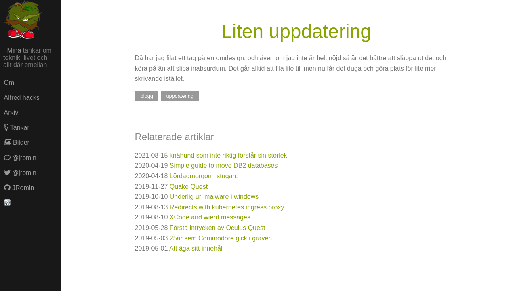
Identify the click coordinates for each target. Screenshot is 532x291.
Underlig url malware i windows (214, 196)
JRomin (19, 187)
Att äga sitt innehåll (196, 248)
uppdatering (179, 96)
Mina (14, 50)
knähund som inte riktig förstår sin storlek (228, 155)
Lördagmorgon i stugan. (204, 176)
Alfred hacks (22, 97)
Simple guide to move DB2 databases (224, 165)
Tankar (16, 127)
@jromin (20, 157)
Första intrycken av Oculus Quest (217, 227)
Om (9, 82)
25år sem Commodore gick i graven (221, 238)
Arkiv (11, 112)
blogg (147, 96)
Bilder (16, 142)
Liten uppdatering (296, 31)
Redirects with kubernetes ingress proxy (227, 207)
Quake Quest (189, 186)
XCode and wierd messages (210, 217)
